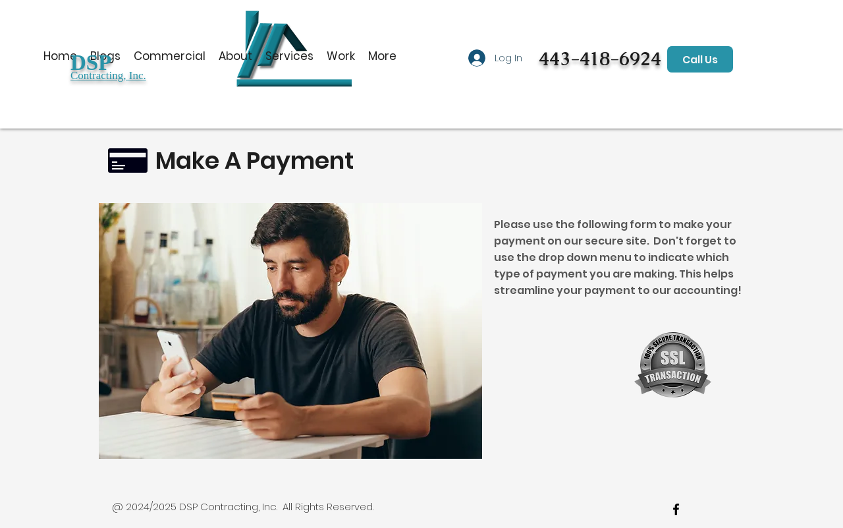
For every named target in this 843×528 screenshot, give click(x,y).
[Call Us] (700, 59)
